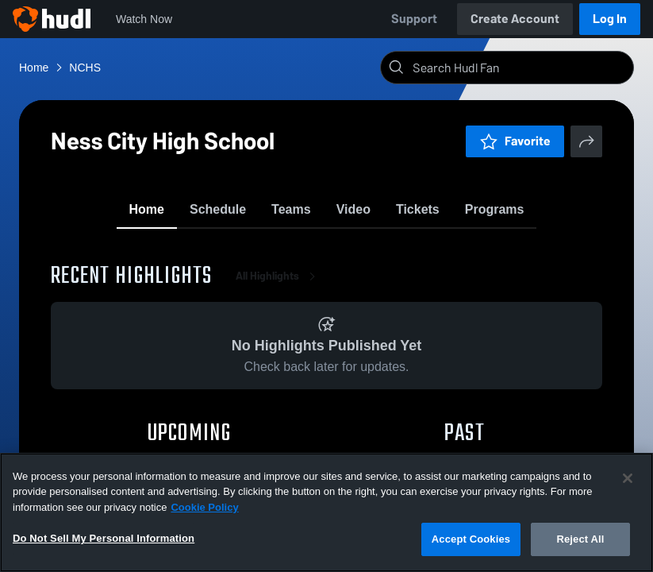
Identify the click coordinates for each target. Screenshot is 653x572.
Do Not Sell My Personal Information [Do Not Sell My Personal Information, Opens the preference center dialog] (103, 538)
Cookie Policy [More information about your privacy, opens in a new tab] (204, 507)
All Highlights (278, 285)
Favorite (515, 141)
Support (414, 18)
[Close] (627, 478)
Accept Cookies (471, 539)
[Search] (520, 67)
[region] (326, 512)
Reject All (580, 539)
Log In (610, 18)
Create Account (515, 18)
